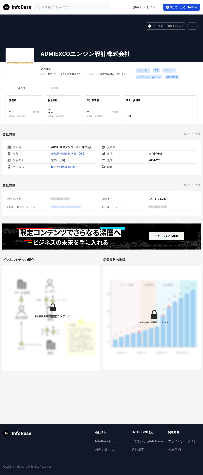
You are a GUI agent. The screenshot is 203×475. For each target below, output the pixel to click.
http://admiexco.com (64, 166)
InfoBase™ (19, 466)
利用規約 (174, 449)
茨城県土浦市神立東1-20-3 (67, 153)
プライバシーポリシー (184, 441)
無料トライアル (144, 7)
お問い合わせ (104, 449)
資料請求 (138, 449)
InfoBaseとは (105, 441)
